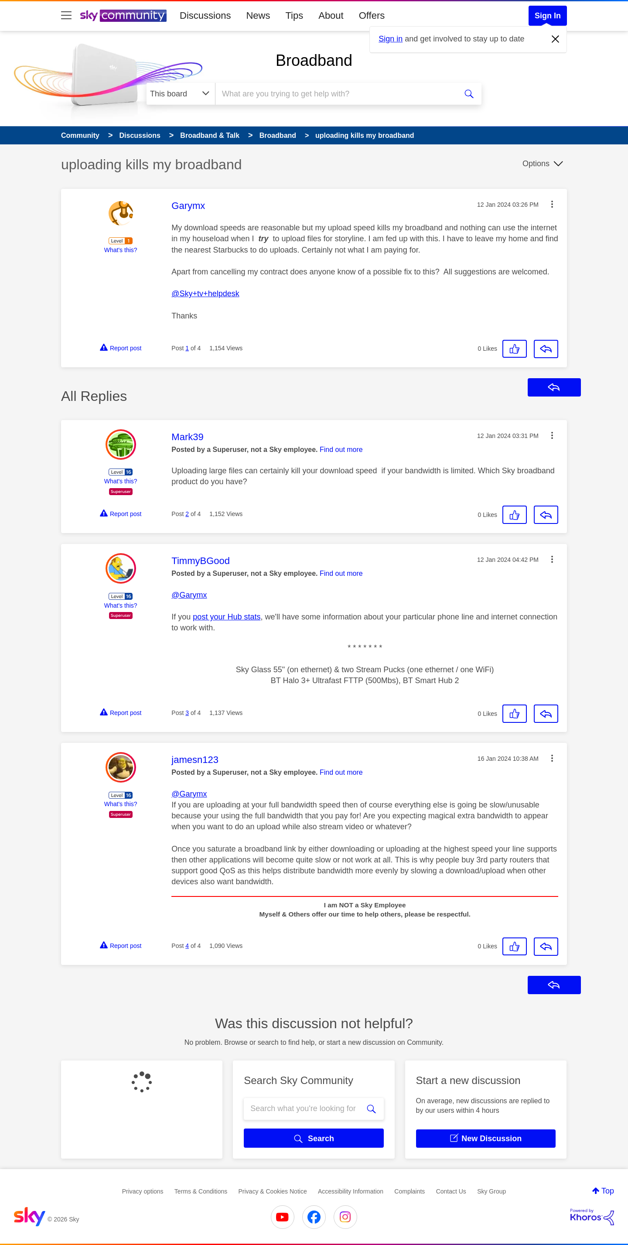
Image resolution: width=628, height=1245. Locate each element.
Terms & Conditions (200, 1191)
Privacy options (143, 1191)
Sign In (548, 15)
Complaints (409, 1191)
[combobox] (335, 94)
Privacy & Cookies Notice (273, 1191)
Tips (294, 15)
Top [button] (607, 1191)
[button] (552, 204)
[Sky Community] (123, 15)
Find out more (341, 449)
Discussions (205, 15)
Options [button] (536, 163)
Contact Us (451, 1191)
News (258, 15)
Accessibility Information (350, 1191)
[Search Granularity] (181, 94)
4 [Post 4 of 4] (187, 945)
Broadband (314, 60)
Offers (372, 15)
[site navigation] (66, 15)
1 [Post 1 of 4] (187, 348)
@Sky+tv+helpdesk (205, 293)
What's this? (120, 249)
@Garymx (189, 595)
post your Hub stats (226, 616)
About (331, 15)
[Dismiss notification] (556, 39)
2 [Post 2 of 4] (187, 513)
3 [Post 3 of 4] (187, 712)
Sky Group (491, 1191)
